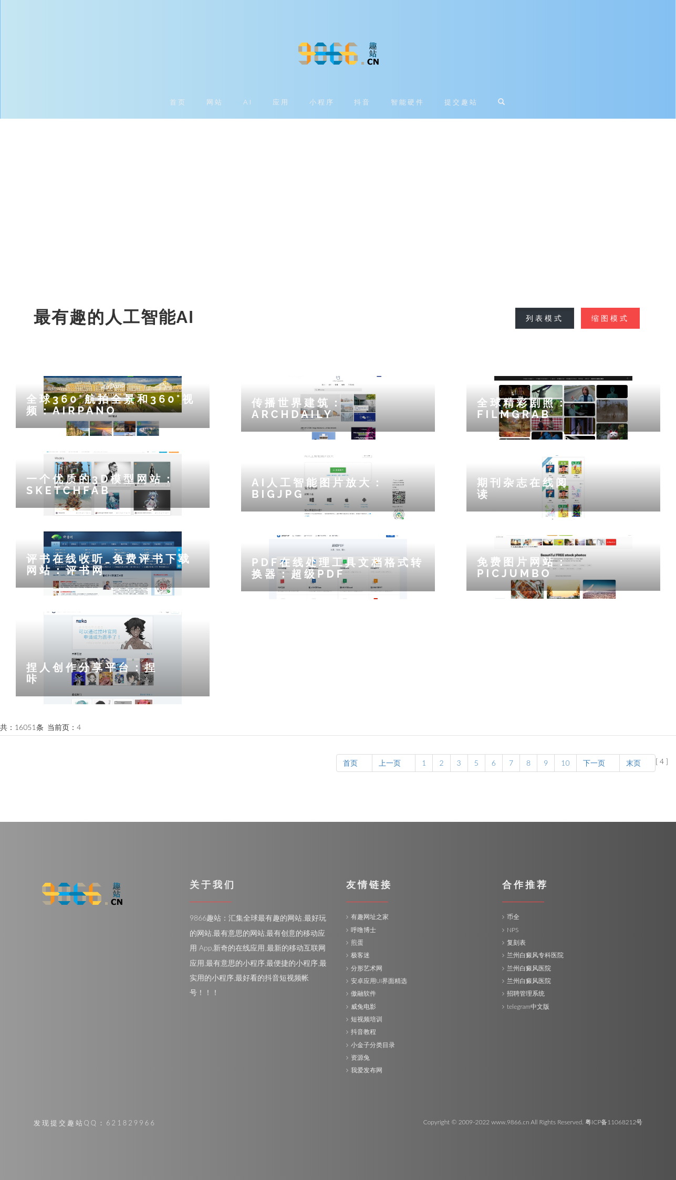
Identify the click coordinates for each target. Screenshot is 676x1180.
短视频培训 (366, 1019)
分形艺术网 (366, 968)
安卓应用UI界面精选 (379, 981)
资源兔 (360, 1057)
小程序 (322, 102)
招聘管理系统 (526, 993)
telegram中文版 (528, 1006)
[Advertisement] (338, 197)
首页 (178, 102)
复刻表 (516, 942)
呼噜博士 (363, 930)
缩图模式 (610, 318)
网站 (214, 102)
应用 (281, 102)
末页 (637, 762)
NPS (512, 930)
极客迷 (360, 955)
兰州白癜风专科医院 (535, 955)
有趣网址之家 (370, 917)
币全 (513, 917)
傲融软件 (363, 993)
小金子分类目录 (373, 1045)
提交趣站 (461, 102)
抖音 (362, 102)
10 (565, 762)
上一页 (394, 762)
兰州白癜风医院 (529, 968)
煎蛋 (357, 942)
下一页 (598, 762)
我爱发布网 (366, 1070)
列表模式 (545, 318)
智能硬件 (407, 102)
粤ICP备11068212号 (613, 1122)
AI (248, 102)
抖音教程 (363, 1032)
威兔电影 (363, 1006)
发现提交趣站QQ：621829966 (95, 1123)
